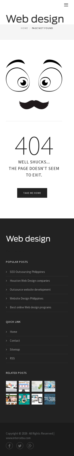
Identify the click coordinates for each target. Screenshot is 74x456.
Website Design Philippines (26, 298)
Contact (15, 340)
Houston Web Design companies (30, 281)
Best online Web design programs (30, 307)
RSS (12, 358)
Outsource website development (30, 289)
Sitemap (15, 349)
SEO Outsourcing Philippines (27, 272)
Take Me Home (32, 192)
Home (24, 28)
